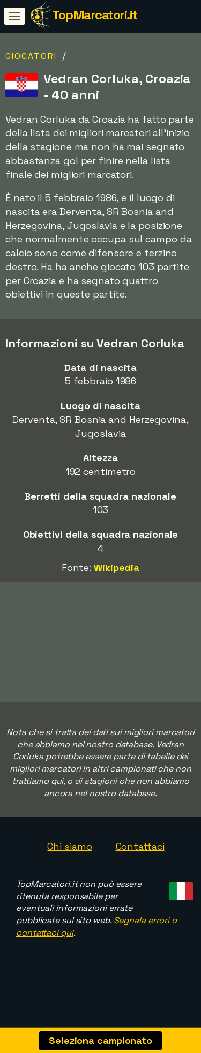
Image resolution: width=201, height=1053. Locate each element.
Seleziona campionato (100, 1040)
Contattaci (140, 858)
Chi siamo (69, 858)
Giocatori (31, 56)
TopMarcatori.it (94, 14)
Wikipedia (116, 567)
